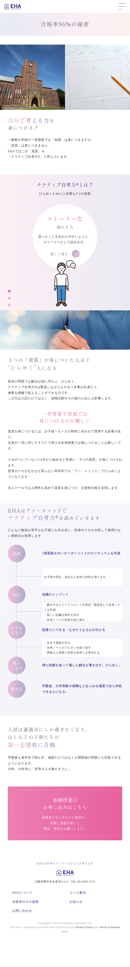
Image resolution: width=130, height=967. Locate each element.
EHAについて (22, 892)
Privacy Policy (84, 927)
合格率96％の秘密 (25, 901)
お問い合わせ (22, 910)
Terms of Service (109, 927)
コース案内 (77, 892)
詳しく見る (65, 254)
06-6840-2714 (86, 881)
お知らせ (76, 901)
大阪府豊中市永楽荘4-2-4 (51, 881)
